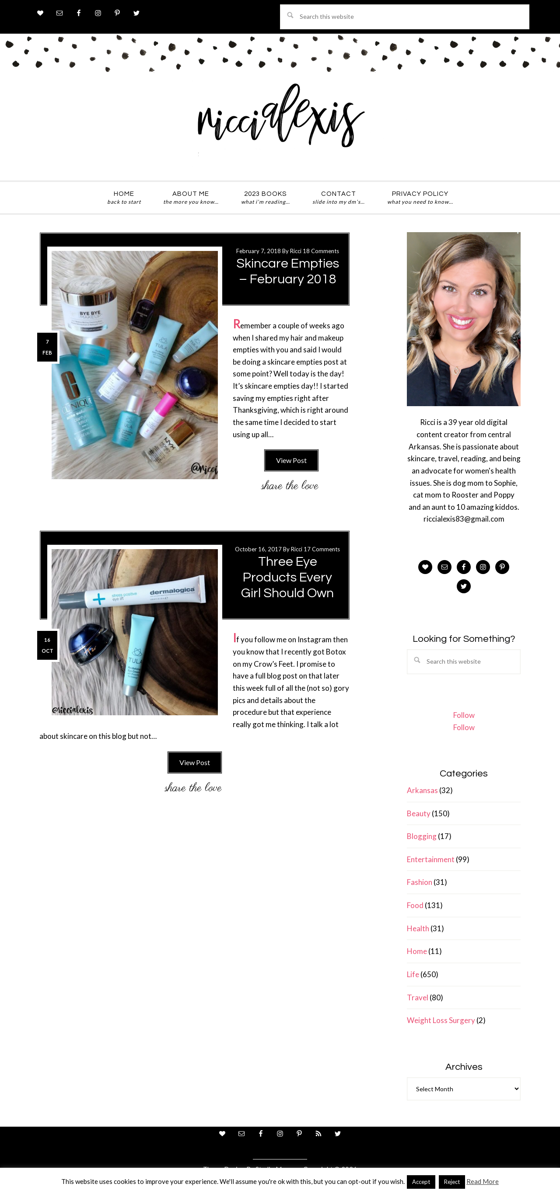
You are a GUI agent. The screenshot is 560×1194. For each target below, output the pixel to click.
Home (417, 951)
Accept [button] (421, 1181)
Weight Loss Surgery (441, 1020)
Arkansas (422, 790)
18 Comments (321, 250)
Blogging (422, 836)
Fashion (419, 882)
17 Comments (322, 549)
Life (413, 974)
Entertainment (431, 859)
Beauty (418, 813)
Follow (464, 715)
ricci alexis (280, 123)
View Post (291, 460)
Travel (417, 997)
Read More (482, 1181)
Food (415, 905)
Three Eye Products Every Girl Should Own (287, 577)
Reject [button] (452, 1181)
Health (418, 928)
